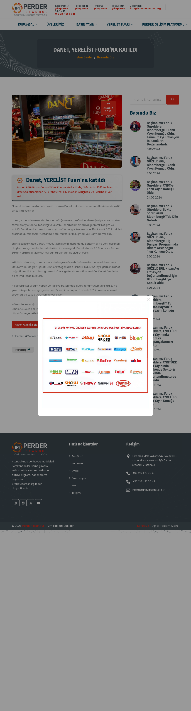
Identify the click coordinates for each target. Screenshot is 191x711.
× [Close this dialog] (148, 300)
